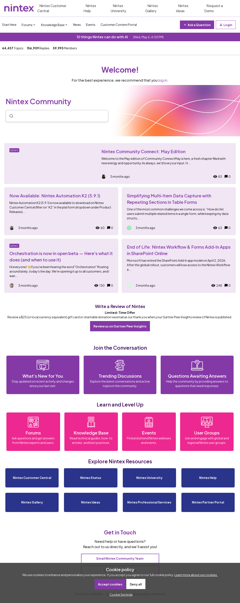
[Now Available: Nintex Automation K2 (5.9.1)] (61, 211)
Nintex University (118, 8)
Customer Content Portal (119, 24)
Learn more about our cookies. (196, 575)
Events (90, 24)
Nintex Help (89, 8)
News (77, 24)
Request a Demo (213, 8)
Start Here (9, 24)
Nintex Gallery (151, 8)
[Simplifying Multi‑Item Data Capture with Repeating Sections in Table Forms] (179, 211)
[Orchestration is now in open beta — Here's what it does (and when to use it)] (61, 266)
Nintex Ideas (182, 8)
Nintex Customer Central (51, 8)
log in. (163, 80)
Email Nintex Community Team (120, 558)
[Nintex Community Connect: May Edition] (120, 163)
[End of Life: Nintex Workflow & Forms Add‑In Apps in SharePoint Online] (179, 266)
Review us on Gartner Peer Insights (120, 326)
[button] (120, 594)
